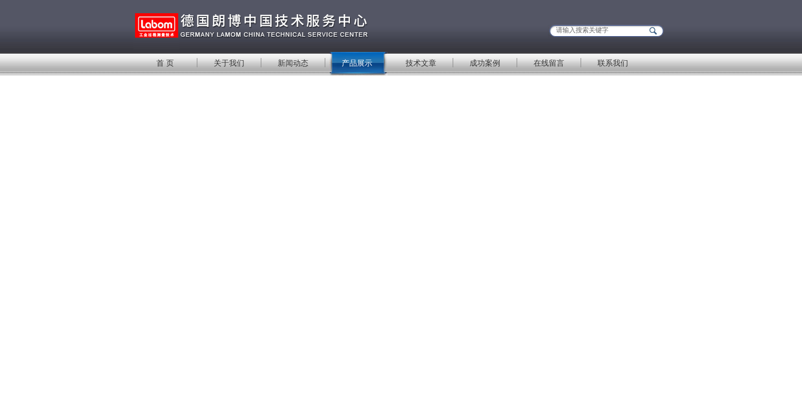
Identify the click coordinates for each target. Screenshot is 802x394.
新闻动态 (293, 63)
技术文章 (421, 63)
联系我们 (613, 63)
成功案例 (485, 63)
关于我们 (229, 63)
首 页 (165, 63)
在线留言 (549, 63)
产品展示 (357, 63)
